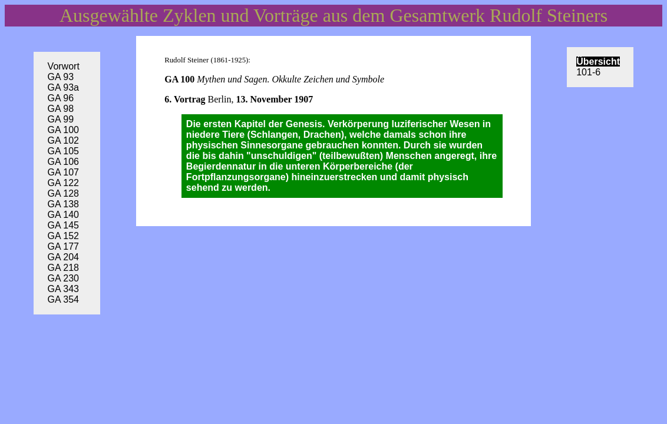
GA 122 (63, 183)
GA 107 (63, 172)
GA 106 (63, 162)
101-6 (588, 72)
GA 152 (63, 236)
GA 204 (63, 257)
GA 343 (63, 289)
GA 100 (63, 130)
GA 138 (63, 204)
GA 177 (63, 246)
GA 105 (63, 151)
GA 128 (63, 193)
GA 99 (61, 119)
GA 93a (63, 87)
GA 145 (63, 225)
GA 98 (61, 109)
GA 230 (63, 278)
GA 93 (61, 77)
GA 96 (61, 98)
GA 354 (63, 299)
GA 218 (63, 268)
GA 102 (63, 140)
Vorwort (64, 66)
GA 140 (63, 215)
